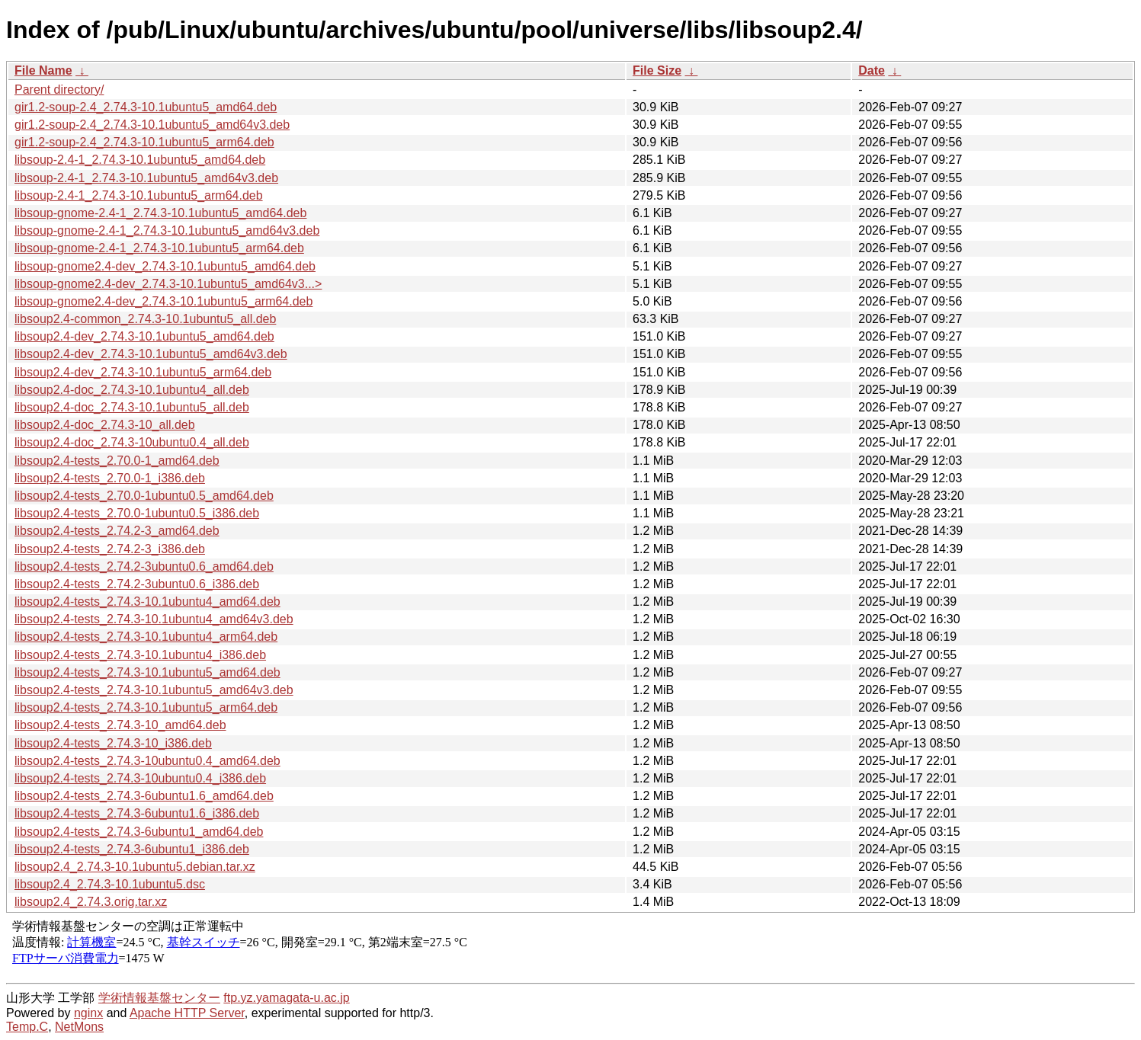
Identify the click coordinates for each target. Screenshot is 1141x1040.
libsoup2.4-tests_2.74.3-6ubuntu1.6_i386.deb (136, 813)
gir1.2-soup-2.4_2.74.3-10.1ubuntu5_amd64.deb (145, 107)
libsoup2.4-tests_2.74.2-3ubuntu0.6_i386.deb (136, 584)
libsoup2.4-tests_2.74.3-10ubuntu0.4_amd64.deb (147, 760)
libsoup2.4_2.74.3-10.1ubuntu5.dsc (109, 884)
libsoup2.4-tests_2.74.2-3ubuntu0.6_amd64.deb (144, 566)
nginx (88, 1012)
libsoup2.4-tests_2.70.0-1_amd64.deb (117, 460)
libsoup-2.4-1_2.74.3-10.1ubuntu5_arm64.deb (138, 195)
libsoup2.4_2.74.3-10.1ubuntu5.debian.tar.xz (134, 866)
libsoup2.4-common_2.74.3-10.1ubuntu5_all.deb (145, 318)
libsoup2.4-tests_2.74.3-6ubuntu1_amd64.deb (138, 831)
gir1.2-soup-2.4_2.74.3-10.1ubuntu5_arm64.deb (144, 142)
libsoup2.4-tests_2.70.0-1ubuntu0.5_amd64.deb (144, 495)
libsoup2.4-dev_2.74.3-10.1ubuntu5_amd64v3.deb (150, 353)
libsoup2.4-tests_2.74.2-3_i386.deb (109, 548)
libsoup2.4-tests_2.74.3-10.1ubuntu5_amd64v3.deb (153, 689)
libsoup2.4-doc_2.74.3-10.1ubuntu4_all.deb (131, 389)
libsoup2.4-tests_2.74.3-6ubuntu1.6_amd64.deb (144, 795)
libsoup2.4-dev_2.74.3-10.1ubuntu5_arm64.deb (142, 372)
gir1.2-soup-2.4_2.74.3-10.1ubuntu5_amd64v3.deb (152, 124)
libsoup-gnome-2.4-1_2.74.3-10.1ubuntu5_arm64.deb (159, 248)
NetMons (79, 1026)
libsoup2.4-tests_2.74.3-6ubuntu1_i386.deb (131, 849)
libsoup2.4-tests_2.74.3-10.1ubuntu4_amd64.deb (147, 601)
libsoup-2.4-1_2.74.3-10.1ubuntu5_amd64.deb (139, 159)
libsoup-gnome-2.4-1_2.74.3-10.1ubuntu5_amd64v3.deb (166, 230)
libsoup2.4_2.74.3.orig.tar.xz (90, 901)
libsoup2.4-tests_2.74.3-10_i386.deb (113, 743)
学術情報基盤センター (159, 997)
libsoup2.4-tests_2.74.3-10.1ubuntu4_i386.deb (140, 654)
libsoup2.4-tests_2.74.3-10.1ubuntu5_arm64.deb (145, 707)
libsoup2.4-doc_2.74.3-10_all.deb (104, 424)
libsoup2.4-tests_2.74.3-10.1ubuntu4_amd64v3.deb (153, 619)
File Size (657, 70)
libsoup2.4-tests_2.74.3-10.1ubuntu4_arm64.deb (145, 636)
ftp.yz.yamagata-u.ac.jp (286, 997)
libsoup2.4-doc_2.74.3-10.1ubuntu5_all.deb (131, 407)
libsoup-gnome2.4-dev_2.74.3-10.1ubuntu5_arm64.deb (163, 301)
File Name (43, 70)
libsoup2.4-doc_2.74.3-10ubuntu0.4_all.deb (131, 442)
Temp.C (27, 1026)
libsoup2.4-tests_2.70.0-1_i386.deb (109, 478)
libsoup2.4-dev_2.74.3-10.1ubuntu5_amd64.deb (144, 336)
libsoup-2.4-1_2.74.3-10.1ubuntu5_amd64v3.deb (146, 177)
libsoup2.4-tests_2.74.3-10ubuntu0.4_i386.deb (140, 778)
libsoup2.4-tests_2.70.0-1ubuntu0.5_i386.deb (136, 513)
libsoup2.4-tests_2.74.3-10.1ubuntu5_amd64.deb (147, 672)
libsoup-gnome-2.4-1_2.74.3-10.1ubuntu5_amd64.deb (160, 212)
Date (871, 70)
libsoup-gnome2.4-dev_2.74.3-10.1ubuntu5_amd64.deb (165, 266)
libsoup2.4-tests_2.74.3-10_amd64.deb (120, 724)
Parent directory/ (59, 89)
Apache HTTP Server (187, 1012)
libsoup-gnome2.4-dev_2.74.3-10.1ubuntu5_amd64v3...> (168, 283)
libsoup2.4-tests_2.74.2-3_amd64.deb (117, 530)
